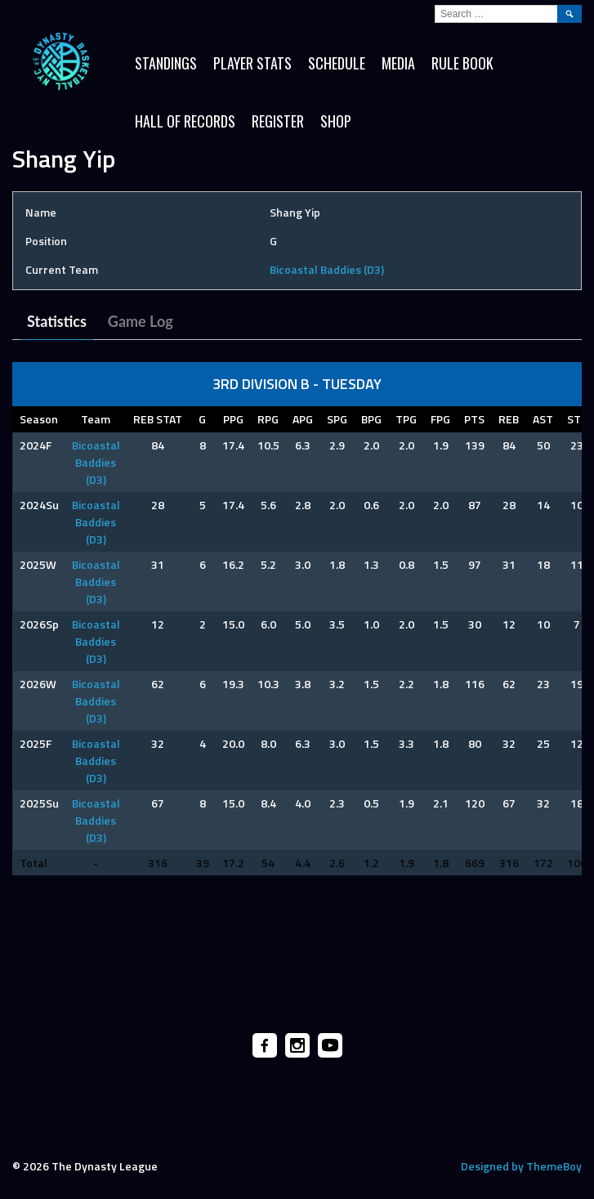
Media (398, 63)
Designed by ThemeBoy (521, 1165)
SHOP (335, 121)
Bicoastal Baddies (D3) (327, 269)
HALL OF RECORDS (185, 121)
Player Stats (252, 63)
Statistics (57, 321)
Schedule (336, 63)
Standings (166, 63)
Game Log (140, 321)
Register (278, 121)
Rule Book (462, 63)
